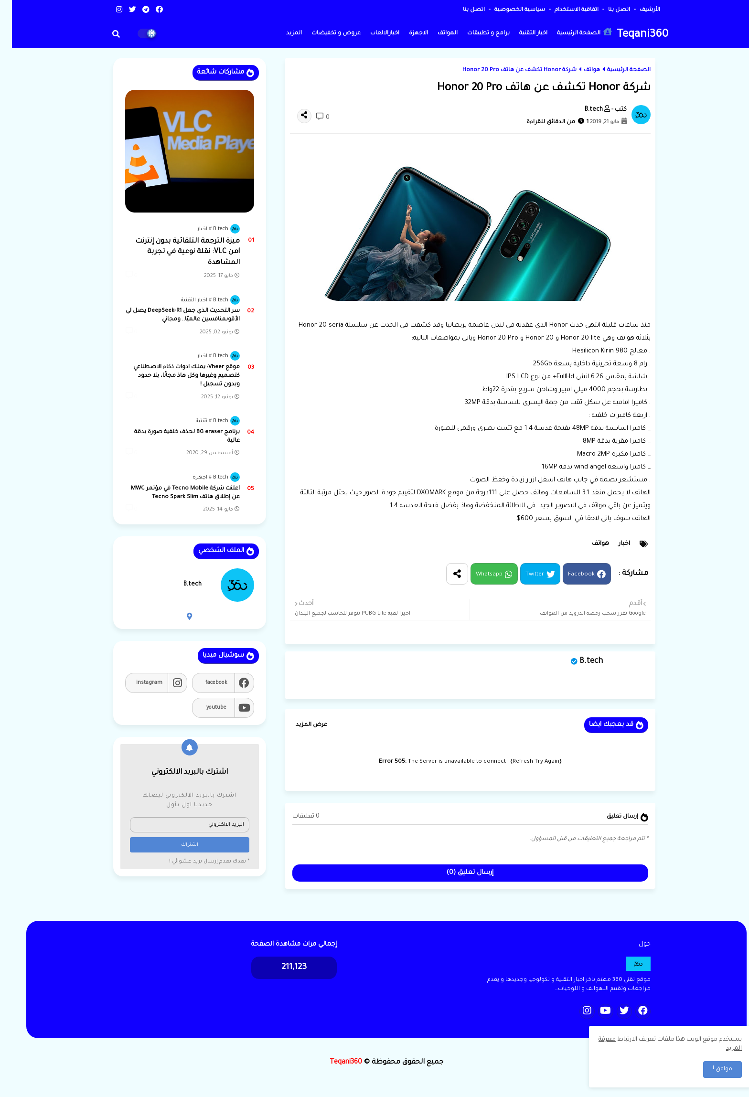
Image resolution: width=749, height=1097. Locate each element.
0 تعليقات (294, 816)
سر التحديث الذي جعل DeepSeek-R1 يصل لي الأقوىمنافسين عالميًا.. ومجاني (171, 315)
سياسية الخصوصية (507, 10)
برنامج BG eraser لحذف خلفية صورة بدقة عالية (175, 436)
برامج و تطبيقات (476, 34)
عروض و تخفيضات (324, 34)
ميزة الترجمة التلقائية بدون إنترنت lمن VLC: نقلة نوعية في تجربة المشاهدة (175, 252)
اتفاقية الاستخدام (564, 10)
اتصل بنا (606, 10)
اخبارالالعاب (372, 34)
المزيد (282, 34)
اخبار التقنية (521, 34)
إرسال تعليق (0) (458, 872)
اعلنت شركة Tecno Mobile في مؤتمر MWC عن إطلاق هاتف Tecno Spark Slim (173, 493)
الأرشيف (637, 10)
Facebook (569, 575)
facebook (204, 683)
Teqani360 (630, 35)
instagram (137, 683)
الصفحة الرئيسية (572, 32)
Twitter (523, 575)
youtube (204, 708)
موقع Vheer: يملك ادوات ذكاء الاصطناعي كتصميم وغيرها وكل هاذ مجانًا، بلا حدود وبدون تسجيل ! (174, 376)
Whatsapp (477, 575)
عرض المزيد (299, 725)
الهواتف (436, 34)
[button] (104, 33)
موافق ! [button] (710, 1069)
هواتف (580, 70)
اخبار (612, 544)
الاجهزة (406, 34)
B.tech (579, 661)
